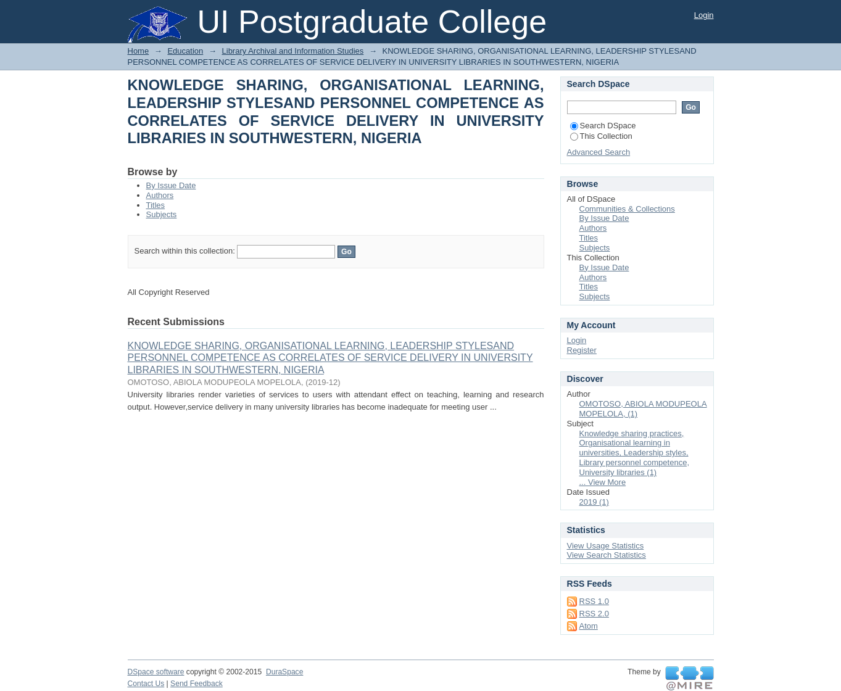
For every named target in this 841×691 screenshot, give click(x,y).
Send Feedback (196, 683)
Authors (160, 195)
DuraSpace (284, 672)
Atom (588, 626)
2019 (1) (594, 502)
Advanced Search (599, 152)
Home (138, 51)
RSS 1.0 (594, 601)
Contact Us (146, 683)
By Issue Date (171, 185)
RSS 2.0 (594, 613)
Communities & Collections (627, 208)
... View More (602, 482)
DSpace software (156, 672)
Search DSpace (603, 125)
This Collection (601, 136)
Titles (155, 205)
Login (704, 15)
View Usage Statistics (605, 545)
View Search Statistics (606, 555)
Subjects (161, 214)
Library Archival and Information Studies (293, 51)
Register (582, 350)
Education (185, 51)
